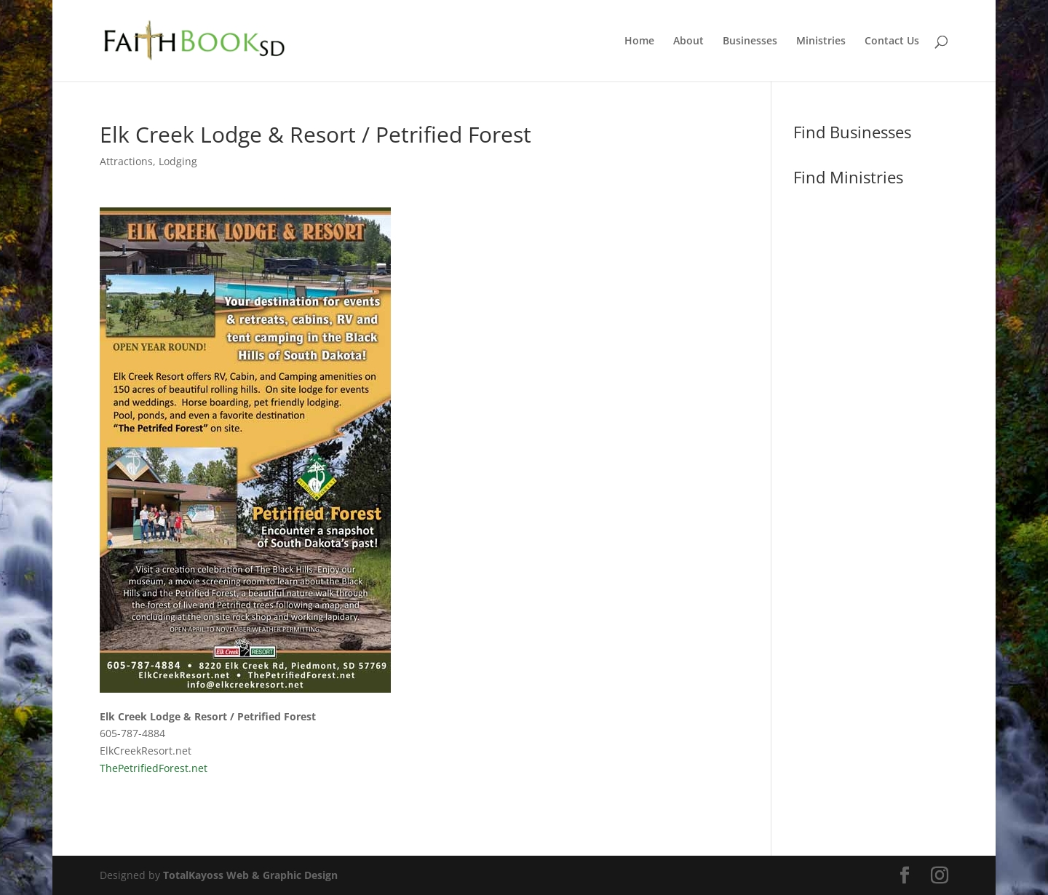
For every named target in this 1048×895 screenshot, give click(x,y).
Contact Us (892, 41)
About (688, 41)
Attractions (126, 161)
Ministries (821, 41)
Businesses (750, 41)
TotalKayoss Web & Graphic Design (250, 875)
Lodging (178, 161)
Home (639, 41)
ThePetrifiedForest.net (153, 768)
